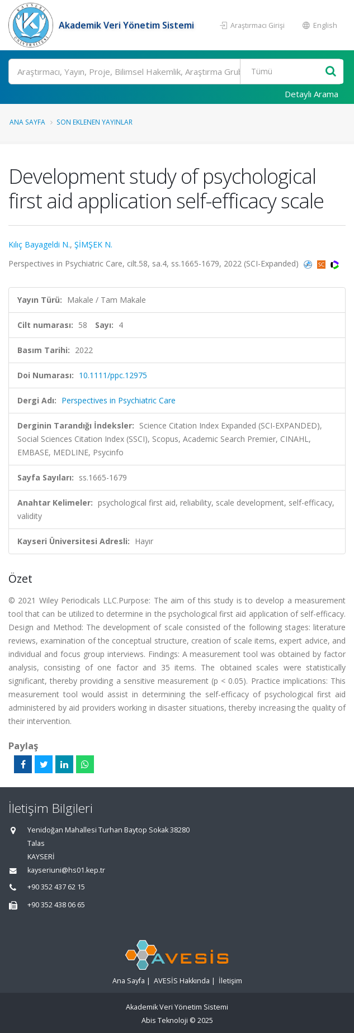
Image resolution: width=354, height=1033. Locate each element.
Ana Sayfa (27, 121)
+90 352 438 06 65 (56, 905)
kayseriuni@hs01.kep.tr (66, 870)
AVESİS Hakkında (182, 981)
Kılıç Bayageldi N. (39, 244)
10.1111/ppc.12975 (113, 375)
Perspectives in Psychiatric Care (119, 400)
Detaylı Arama (311, 93)
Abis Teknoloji (164, 1020)
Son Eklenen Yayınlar (94, 121)
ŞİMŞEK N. (93, 244)
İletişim (230, 981)
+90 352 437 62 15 (56, 887)
